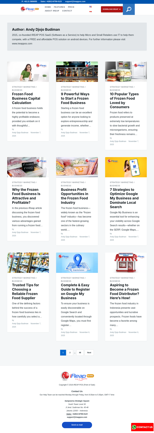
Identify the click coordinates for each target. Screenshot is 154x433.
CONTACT (67, 11)
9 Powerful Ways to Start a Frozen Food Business (75, 98)
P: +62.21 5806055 (29, 1)
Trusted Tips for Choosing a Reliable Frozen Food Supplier (25, 291)
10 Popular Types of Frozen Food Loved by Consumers (124, 100)
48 (80, 353)
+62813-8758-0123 (80, 414)
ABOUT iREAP (52, 11)
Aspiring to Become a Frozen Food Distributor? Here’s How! (124, 291)
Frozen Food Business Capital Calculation (26, 98)
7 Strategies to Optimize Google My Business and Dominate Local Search (124, 198)
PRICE (71, 7)
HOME (48, 7)
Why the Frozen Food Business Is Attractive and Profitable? (26, 196)
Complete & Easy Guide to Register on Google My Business (75, 291)
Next (89, 353)
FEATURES (59, 7)
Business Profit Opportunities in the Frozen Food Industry (74, 196)
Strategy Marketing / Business (24, 88)
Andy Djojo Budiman (20, 133)
